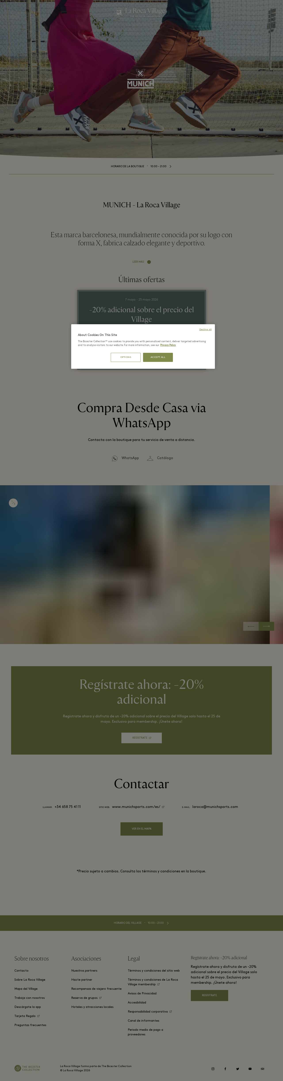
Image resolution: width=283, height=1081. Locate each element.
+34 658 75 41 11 (68, 807)
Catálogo (165, 458)
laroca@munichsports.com (215, 807)
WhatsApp (130, 458)
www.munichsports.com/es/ (136, 807)
